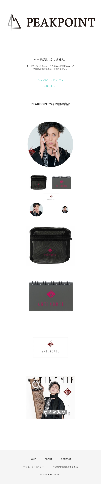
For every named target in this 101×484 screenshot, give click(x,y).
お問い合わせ (50, 86)
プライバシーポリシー (33, 467)
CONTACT (66, 459)
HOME (33, 459)
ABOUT (48, 459)
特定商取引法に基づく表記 (65, 467)
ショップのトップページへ (50, 80)
